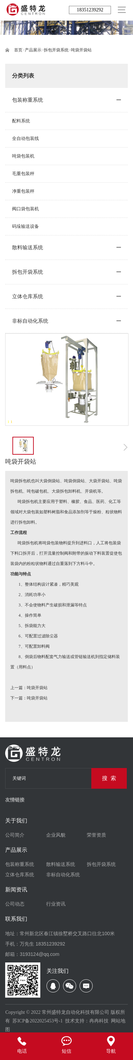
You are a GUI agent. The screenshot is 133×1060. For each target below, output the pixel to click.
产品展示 (33, 50)
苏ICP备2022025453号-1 (37, 1020)
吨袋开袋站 (81, 50)
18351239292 (90, 9)
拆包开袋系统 (56, 50)
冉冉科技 (99, 1020)
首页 (18, 50)
